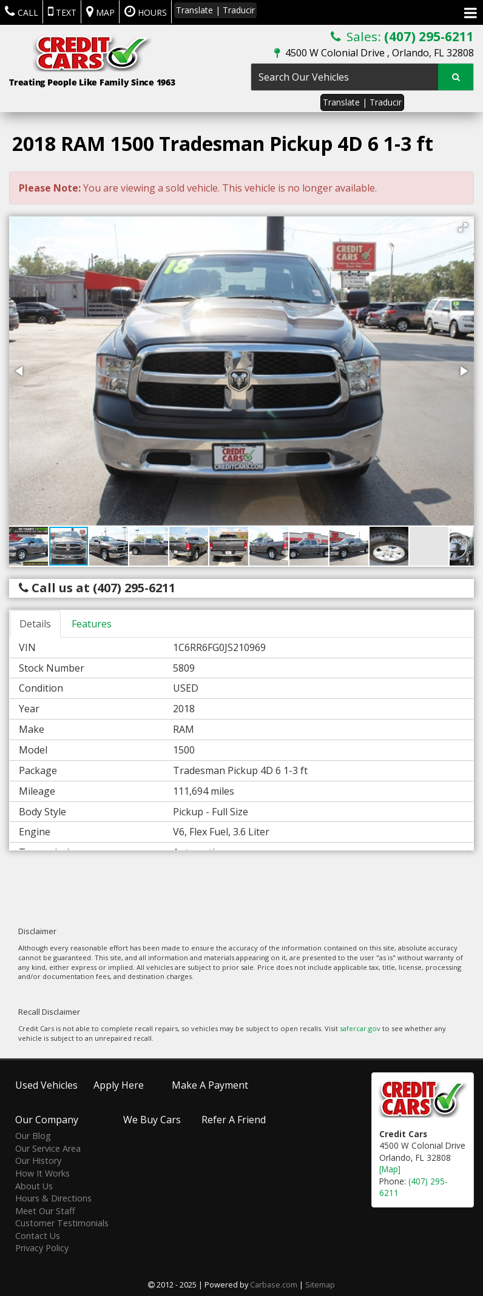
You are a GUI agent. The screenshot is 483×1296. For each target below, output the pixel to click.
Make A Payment (210, 1084)
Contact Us (37, 1235)
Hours (145, 11)
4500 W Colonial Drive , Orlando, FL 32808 (374, 52)
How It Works (42, 1173)
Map (100, 11)
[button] (463, 227)
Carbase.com (273, 1284)
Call (21, 11)
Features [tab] (92, 623)
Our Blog (33, 1135)
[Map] (389, 1169)
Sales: (402, 36)
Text (62, 11)
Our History (38, 1160)
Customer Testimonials (62, 1223)
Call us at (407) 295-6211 (97, 588)
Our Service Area (48, 1148)
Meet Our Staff (45, 1210)
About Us (34, 1185)
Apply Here (118, 1084)
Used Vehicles (46, 1084)
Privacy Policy (42, 1248)
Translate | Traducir (362, 102)
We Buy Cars (152, 1119)
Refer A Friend (233, 1119)
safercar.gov (360, 1028)
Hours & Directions (53, 1198)
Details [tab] (35, 623)
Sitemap (320, 1284)
